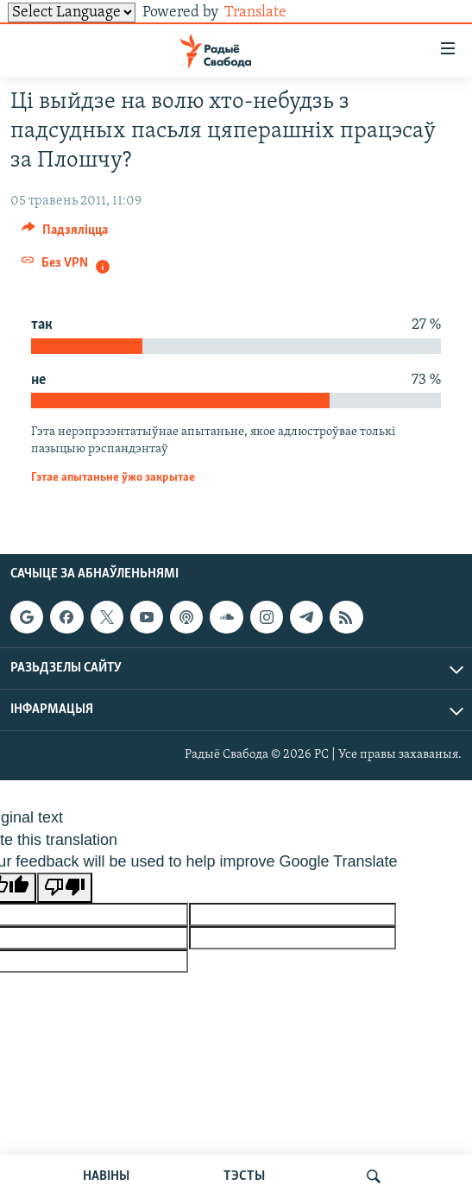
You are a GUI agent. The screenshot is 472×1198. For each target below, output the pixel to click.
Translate (269, 12)
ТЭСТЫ (244, 1176)
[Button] (65, 234)
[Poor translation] (64, 888)
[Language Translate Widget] (71, 12)
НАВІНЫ (106, 1176)
